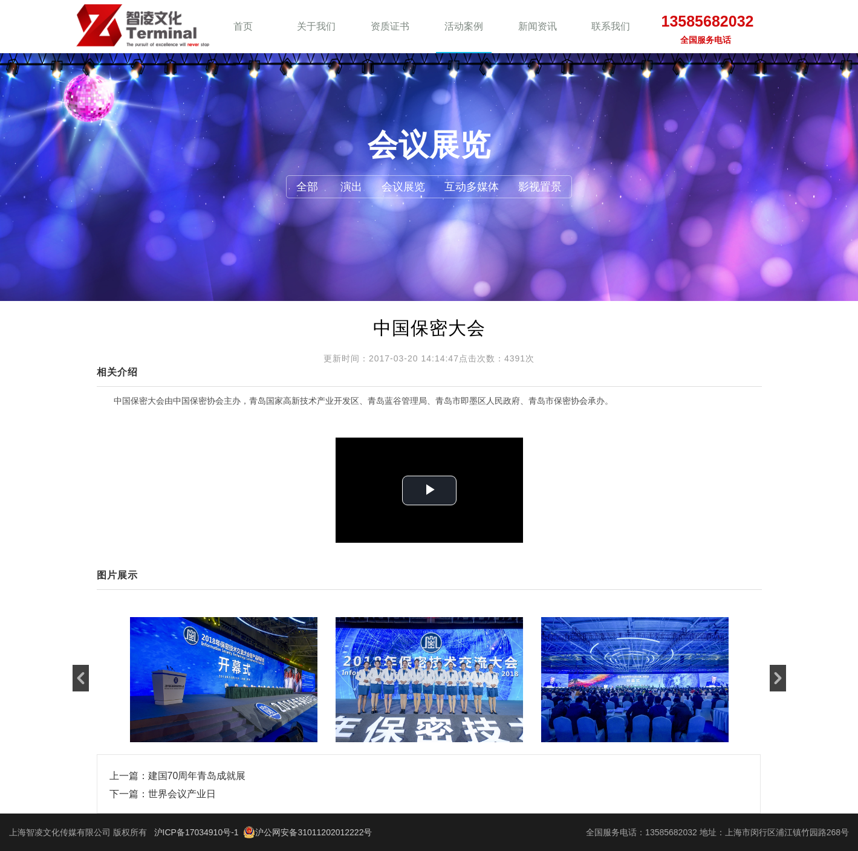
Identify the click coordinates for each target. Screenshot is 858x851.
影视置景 (540, 187)
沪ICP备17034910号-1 (196, 832)
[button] (81, 678)
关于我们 (316, 26)
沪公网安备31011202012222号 (307, 832)
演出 (351, 187)
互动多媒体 (471, 187)
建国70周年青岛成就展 (197, 776)
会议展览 (403, 187)
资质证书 (390, 26)
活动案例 (463, 26)
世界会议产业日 (182, 794)
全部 (307, 187)
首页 (243, 26)
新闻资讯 (537, 26)
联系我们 (610, 26)
